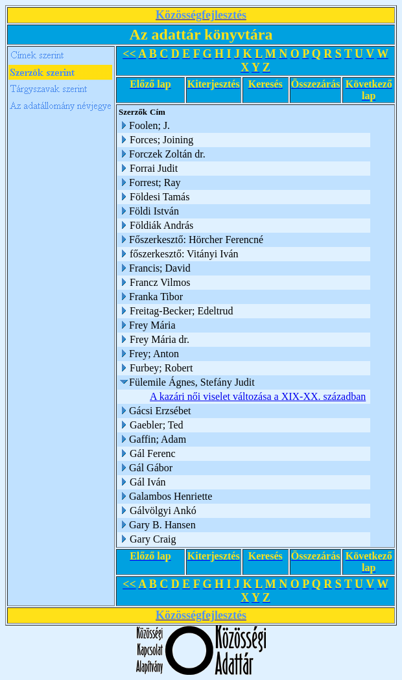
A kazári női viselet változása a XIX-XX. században (258, 396)
